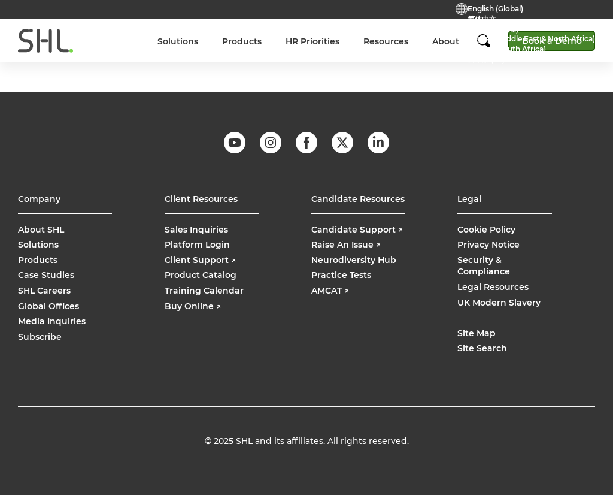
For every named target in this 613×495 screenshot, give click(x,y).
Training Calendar (204, 290)
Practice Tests (269, 33)
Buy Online (418, 33)
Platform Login (197, 244)
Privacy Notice (488, 244)
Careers (165, 33)
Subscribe (40, 336)
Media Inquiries (52, 321)
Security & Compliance (483, 266)
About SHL (41, 229)
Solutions (38, 244)
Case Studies (46, 275)
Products (37, 260)
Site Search (482, 348)
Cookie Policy (486, 229)
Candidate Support (357, 229)
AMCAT (330, 290)
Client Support (200, 260)
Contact (211, 33)
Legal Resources (493, 287)
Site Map (476, 333)
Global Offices (48, 306)
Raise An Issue (346, 244)
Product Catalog (200, 275)
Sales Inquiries (196, 229)
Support (327, 33)
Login (370, 33)
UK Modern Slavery (499, 302)
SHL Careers (44, 290)
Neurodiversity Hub (353, 260)
